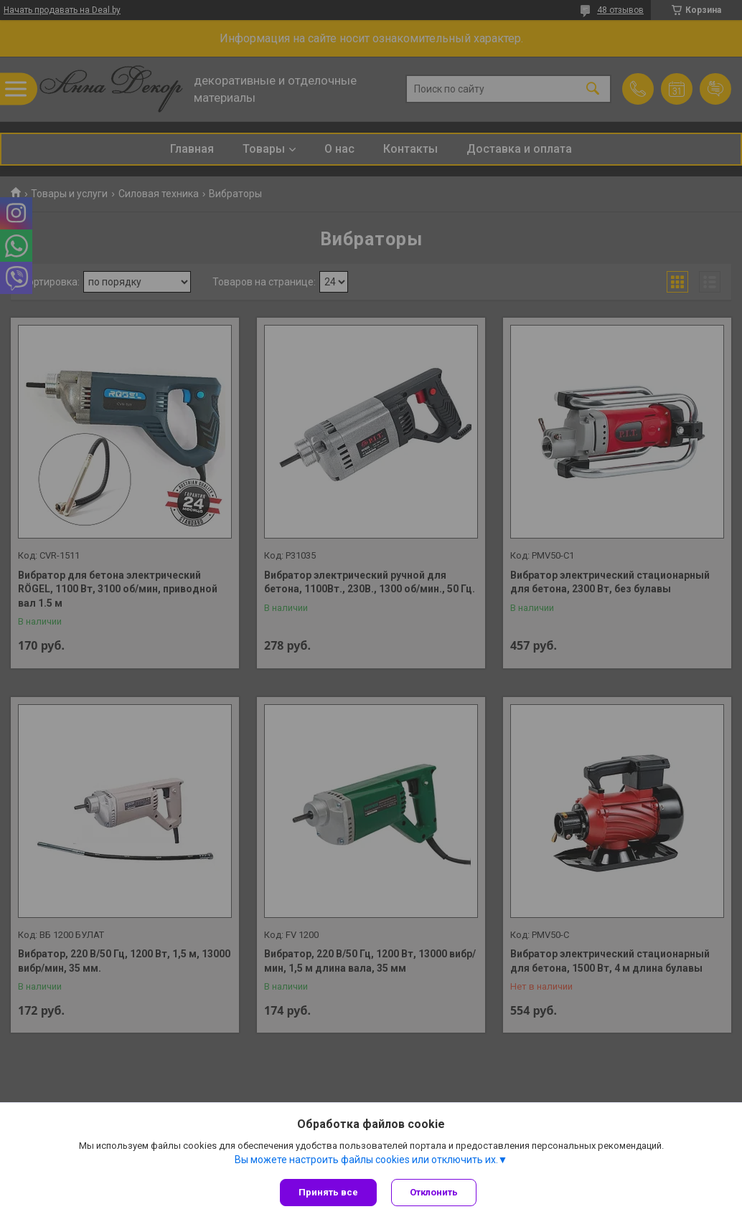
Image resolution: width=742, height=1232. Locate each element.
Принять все (328, 1192)
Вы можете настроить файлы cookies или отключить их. (366, 1159)
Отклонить (434, 1192)
